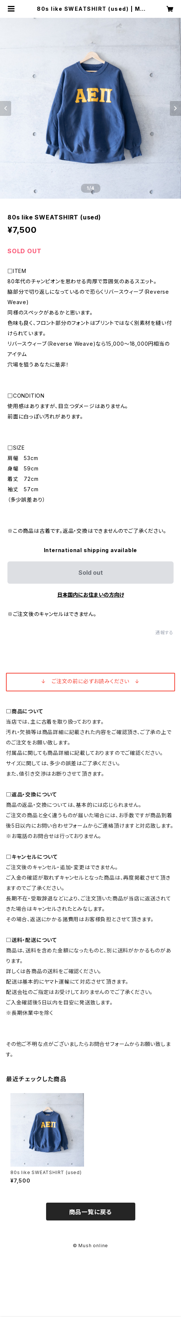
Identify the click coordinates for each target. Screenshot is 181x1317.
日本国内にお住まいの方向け (90, 594)
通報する (164, 632)
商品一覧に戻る (90, 1212)
